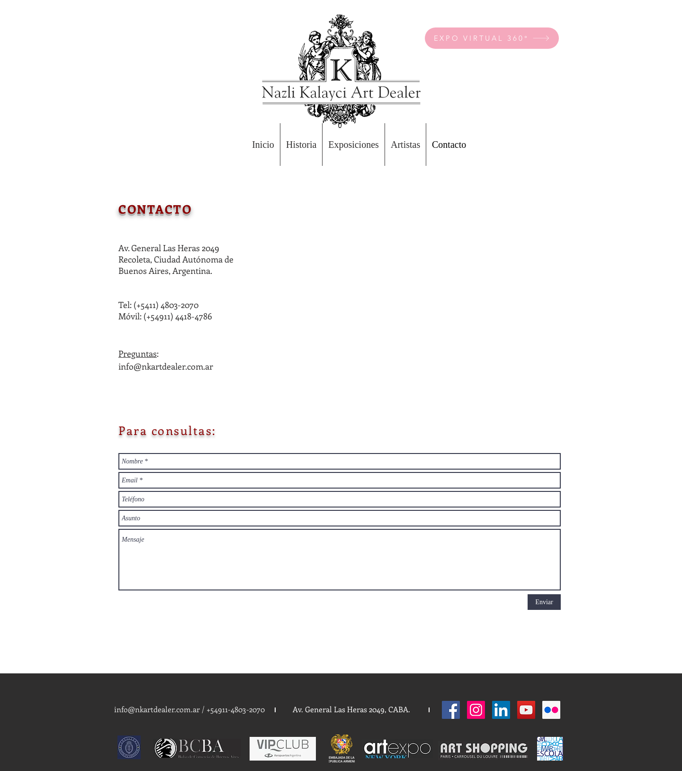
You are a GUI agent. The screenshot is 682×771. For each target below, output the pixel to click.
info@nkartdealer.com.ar (165, 366)
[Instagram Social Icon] (476, 710)
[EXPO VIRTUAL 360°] (492, 38)
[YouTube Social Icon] (526, 710)
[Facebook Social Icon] (451, 710)
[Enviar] (544, 602)
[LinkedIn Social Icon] (501, 710)
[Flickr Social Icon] (551, 710)
